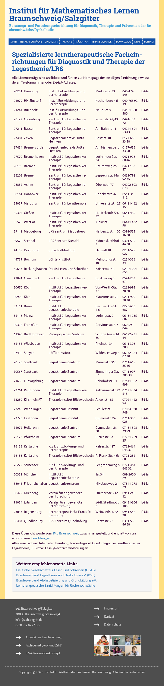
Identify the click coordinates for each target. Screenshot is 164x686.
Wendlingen (33, 409)
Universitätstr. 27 (107, 203)
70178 (18, 362)
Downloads (123, 41)
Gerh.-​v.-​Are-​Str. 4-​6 (106, 307)
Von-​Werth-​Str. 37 (106, 289)
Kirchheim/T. (33, 399)
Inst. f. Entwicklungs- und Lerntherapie (67, 92)
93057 (18, 512)
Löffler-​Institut (59, 353)
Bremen (29, 166)
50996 (18, 297)
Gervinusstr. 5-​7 (106, 325)
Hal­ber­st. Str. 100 (107, 231)
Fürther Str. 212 (106, 493)
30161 (18, 194)
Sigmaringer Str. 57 (107, 373)
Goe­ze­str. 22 (104, 521)
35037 (18, 203)
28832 (18, 185)
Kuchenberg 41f (107, 100)
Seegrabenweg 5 (107, 465)
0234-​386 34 (128, 261)
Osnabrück (32, 278)
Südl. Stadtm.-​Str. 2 (108, 504)
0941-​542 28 (128, 513)
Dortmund (31, 250)
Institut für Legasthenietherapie (64, 307)
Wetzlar (29, 222)
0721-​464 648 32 (128, 448)
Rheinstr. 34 (104, 343)
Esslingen (31, 418)
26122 (18, 119)
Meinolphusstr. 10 (106, 261)
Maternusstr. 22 (106, 297)
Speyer (29, 353)
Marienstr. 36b (105, 362)
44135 (18, 250)
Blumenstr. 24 (105, 418)
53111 (18, 306)
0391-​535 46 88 (128, 233)
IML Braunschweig (66, 533)
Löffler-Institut (59, 259)
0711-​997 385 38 (128, 373)
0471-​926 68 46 (128, 158)
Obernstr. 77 (104, 185)
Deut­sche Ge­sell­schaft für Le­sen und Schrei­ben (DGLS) (56, 570)
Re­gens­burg (33, 512)
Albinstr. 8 (102, 222)
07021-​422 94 (129, 401)
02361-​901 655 (129, 270)
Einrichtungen (40, 538)
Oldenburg (32, 119)
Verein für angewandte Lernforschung (65, 494)
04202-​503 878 (129, 186)
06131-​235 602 (129, 317)
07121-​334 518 (129, 391)
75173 (18, 437)
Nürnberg (31, 493)
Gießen (29, 213)
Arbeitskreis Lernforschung (43, 637)
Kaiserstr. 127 (105, 446)
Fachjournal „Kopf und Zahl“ (44, 645)
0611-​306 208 (128, 345)
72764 (18, 390)
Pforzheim (31, 437)
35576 (18, 222)
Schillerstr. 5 (104, 409)
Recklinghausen (35, 269)
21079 (18, 100)
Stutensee (31, 465)
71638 (18, 381)
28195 (18, 166)
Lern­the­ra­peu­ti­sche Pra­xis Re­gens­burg (70, 513)
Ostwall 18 (103, 250)
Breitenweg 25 (106, 166)
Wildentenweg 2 (107, 353)
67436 (18, 353)
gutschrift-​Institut (62, 250)
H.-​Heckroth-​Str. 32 (107, 214)
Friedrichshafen (35, 484)
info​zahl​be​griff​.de (28, 619)
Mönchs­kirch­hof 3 (107, 242)
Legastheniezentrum (64, 484)
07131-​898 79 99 (129, 429)
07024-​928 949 (129, 410)
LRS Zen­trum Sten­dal (64, 241)
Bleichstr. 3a (104, 437)
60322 (18, 325)
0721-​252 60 (128, 457)
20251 (18, 91)
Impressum (111, 608)
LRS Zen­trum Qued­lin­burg (68, 521)
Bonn (28, 306)
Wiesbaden (32, 343)
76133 (18, 446)
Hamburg (31, 91)
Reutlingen (32, 390)
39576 (18, 241)
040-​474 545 (127, 92)
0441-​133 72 (128, 121)
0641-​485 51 (128, 214)
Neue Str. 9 (103, 110)
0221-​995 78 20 (128, 289)
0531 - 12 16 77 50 (27, 625)
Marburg (30, 203)
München (31, 474)
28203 (18, 175)
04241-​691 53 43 (129, 130)
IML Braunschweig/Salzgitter (34, 609)
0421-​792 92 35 (128, 177)
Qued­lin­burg (33, 521)
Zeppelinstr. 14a (107, 175)
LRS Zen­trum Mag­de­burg (67, 231)
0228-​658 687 (128, 307)
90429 (18, 493)
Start (13, 41)
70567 (18, 371)
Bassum (29, 128)
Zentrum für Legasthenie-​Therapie (67, 121)
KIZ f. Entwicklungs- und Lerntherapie (66, 448)
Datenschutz (112, 624)
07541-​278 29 (129, 485)
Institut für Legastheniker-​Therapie (68, 158)
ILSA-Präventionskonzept (43, 653)
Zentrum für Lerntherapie (67, 203)
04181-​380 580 (129, 111)
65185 (18, 343)
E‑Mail (145, 91)
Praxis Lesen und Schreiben (68, 269)
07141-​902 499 (129, 382)
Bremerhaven (34, 156)
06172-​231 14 (129, 335)
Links (137, 41)
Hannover (31, 194)
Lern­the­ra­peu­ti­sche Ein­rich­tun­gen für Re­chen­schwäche (55, 585)
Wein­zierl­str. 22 (106, 512)
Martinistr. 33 (105, 91)
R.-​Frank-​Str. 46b (107, 455)
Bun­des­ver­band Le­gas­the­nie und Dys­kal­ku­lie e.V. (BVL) (55, 575)
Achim (28, 185)
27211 (18, 128)
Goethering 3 (104, 278)
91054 (18, 502)
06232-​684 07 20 (129, 354)
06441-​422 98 (129, 223)
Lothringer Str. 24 (106, 158)
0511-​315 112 (128, 195)
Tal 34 (99, 474)
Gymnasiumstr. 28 (106, 429)
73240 (18, 409)
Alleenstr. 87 (104, 399)
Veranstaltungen (102, 41)
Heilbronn (31, 427)
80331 (18, 474)
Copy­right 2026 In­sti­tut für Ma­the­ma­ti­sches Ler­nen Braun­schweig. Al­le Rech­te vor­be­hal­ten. (82, 672)
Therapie (66, 41)
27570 (18, 156)
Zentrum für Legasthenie (67, 278)
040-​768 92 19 (130, 102)
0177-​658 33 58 (128, 139)
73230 (18, 399)
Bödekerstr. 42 (106, 194)
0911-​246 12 (128, 494)
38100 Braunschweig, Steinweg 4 (37, 614)
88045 (18, 484)
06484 (18, 521)
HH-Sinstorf (32, 100)
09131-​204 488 (129, 504)
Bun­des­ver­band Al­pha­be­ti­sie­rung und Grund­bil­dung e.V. (56, 580)
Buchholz (31, 110)
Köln (27, 287)
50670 (18, 287)
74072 (18, 427)
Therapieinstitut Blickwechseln (71, 399)
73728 (18, 418)
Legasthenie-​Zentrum (64, 362)
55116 (18, 315)
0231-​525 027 (128, 251)
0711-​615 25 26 (128, 363)
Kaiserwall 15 (104, 269)
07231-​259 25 (129, 438)
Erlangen (30, 502)
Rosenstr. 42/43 (106, 119)
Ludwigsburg (33, 381)
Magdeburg (32, 231)
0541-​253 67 (128, 279)
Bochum (30, 259)
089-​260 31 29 (130, 476)
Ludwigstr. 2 (104, 315)
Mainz (28, 315)
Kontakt (149, 41)
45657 (18, 269)
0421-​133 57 (128, 167)
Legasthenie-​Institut (63, 409)
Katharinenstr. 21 (107, 390)
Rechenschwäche (31, 41)
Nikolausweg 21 (107, 484)
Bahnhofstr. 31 (106, 381)
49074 (18, 278)
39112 (18, 231)
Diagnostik (51, 41)
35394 (18, 213)
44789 (18, 259)
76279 (18, 465)
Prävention (82, 41)
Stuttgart (31, 362)
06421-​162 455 (129, 205)
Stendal (29, 241)
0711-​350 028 (128, 420)
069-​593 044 (127, 326)
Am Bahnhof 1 (105, 128)
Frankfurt (31, 325)
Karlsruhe (31, 446)
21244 (18, 110)
